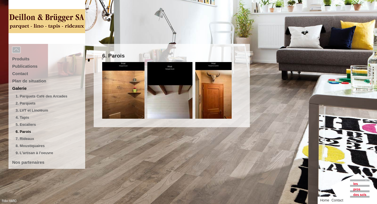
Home (356, 4)
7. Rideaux (25, 139)
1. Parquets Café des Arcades (41, 96)
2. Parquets (25, 103)
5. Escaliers (26, 124)
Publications (24, 66)
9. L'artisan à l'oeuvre (34, 153)
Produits (21, 58)
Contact (20, 73)
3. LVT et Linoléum (32, 110)
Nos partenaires (28, 162)
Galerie (19, 88)
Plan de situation (29, 80)
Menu (29, 50)
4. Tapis (22, 117)
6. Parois (23, 131)
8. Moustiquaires (30, 146)
